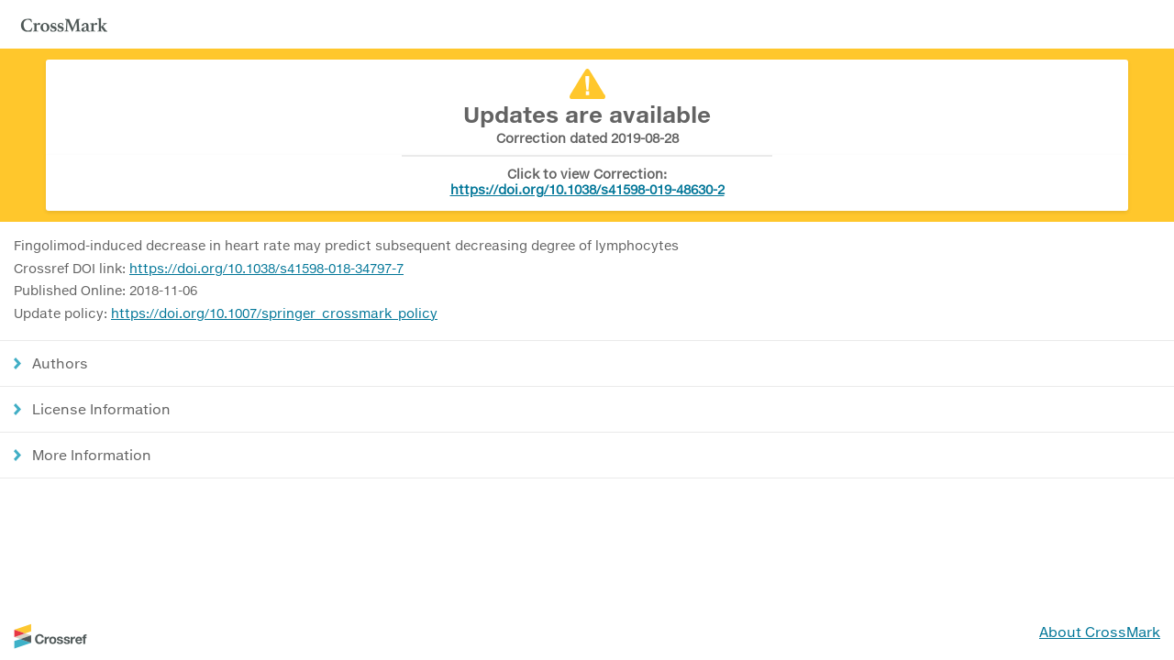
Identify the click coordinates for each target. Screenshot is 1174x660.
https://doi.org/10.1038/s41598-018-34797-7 (266, 268)
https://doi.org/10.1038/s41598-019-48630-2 (587, 189)
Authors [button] (60, 363)
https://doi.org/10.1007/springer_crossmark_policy (274, 313)
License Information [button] (101, 409)
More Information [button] (91, 454)
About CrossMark (1099, 631)
